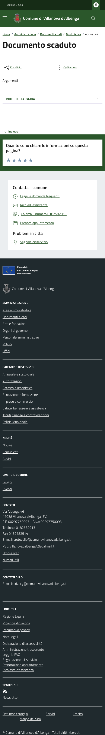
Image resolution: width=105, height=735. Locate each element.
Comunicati (10, 451)
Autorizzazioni (12, 381)
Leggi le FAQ (11, 654)
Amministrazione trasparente (23, 649)
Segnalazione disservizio (20, 659)
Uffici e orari (11, 553)
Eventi (7, 488)
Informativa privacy (16, 629)
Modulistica (73, 34)
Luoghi (7, 482)
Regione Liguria (14, 5)
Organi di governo (15, 330)
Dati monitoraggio (15, 713)
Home (6, 34)
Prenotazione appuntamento (23, 664)
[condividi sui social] (13, 67)
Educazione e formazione (20, 394)
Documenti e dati (51, 34)
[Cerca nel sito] (92, 18)
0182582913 (25, 527)
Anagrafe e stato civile (18, 374)
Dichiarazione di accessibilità (22, 643)
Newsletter (11, 697)
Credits (78, 713)
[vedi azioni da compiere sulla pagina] (66, 67)
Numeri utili (11, 559)
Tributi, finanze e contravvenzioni (26, 415)
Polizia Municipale (15, 421)
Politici (7, 344)
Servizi (50, 713)
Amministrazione (25, 34)
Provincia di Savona (16, 623)
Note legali (10, 636)
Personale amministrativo (21, 337)
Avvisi (7, 458)
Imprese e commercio (18, 401)
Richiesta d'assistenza (18, 669)
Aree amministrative (17, 310)
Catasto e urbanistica (17, 387)
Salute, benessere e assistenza (24, 408)
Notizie (7, 445)
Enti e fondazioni (14, 323)
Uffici (6, 350)
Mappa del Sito (30, 718)
